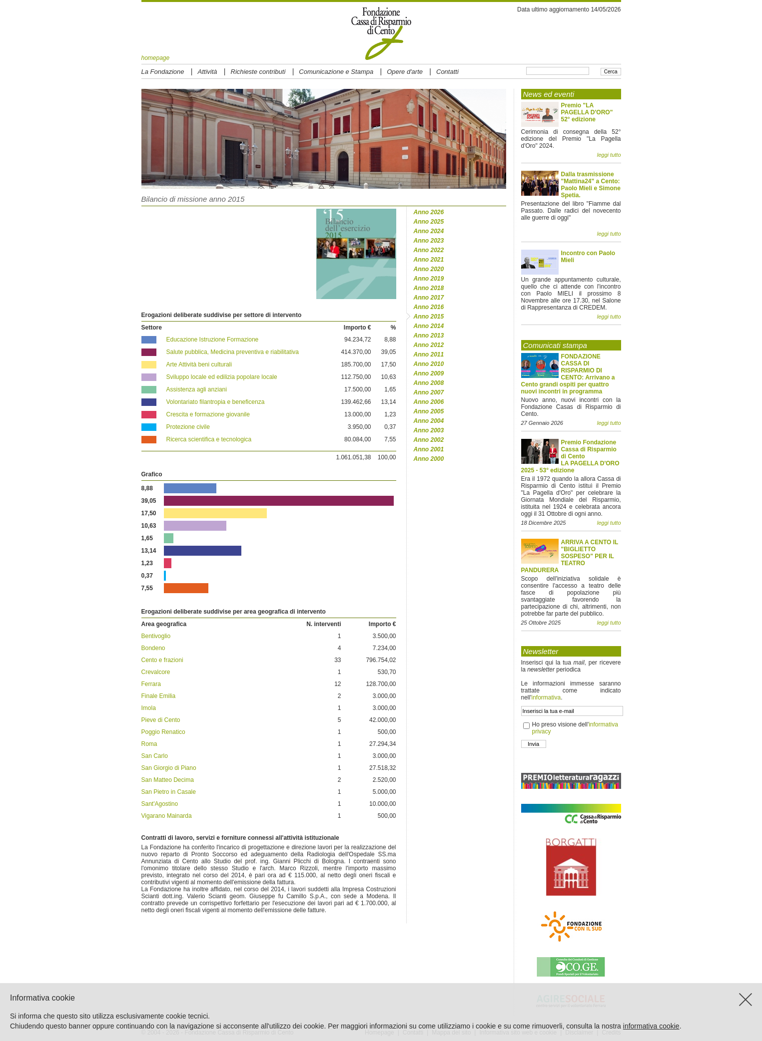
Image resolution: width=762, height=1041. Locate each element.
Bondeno (153, 648)
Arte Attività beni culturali (199, 364)
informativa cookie (651, 1026)
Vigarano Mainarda (166, 815)
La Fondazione (162, 71)
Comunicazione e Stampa (336, 71)
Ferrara (151, 684)
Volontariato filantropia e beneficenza (215, 401)
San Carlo (154, 755)
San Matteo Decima (167, 779)
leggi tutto (609, 155)
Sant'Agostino (159, 803)
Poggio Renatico (163, 731)
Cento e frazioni (162, 660)
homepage (155, 57)
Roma (149, 743)
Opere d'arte (405, 71)
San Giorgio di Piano (168, 767)
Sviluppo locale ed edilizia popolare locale (221, 376)
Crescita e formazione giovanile (208, 414)
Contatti (447, 71)
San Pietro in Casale (168, 791)
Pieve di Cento (160, 719)
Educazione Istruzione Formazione (212, 339)
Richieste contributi (258, 71)
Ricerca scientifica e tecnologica (209, 439)
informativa (546, 697)
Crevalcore (155, 672)
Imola (148, 707)
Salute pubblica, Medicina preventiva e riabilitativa (232, 351)
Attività (207, 71)
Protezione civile (188, 426)
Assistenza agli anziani (196, 389)
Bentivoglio (156, 636)
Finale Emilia (158, 696)
